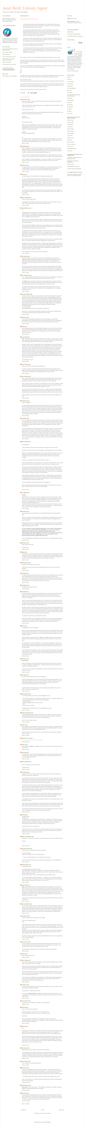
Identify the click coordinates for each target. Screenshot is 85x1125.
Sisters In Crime (70, 164)
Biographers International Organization (72, 161)
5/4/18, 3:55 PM (25, 957)
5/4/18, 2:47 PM (25, 913)
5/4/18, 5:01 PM (25, 1004)
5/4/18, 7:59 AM (25, 291)
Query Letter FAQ (6, 54)
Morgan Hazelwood (26, 712)
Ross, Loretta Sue (71, 144)
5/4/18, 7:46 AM (25, 194)
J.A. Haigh (24, 492)
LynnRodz (24, 418)
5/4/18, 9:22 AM (25, 570)
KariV (23, 626)
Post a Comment (25, 1103)
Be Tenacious (70, 106)
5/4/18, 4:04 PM (25, 982)
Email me (80, 22)
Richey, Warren (70, 142)
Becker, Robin (70, 120)
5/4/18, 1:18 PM (25, 901)
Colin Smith (24, 337)
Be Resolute (70, 104)
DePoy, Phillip (70, 128)
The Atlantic (33, 687)
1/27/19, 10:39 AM (26, 1100)
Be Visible (69, 109)
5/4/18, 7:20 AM (25, 162)
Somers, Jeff (70, 146)
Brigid (23, 552)
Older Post (61, 1109)
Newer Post (23, 1109)
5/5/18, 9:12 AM (25, 1065)
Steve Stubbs (25, 960)
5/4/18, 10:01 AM (25, 672)
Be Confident (70, 83)
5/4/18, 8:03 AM (25, 323)
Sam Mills (24, 591)
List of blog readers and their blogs (75, 36)
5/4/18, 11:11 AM (25, 758)
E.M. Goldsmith (25, 275)
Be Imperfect (70, 86)
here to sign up (8, 18)
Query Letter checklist (7, 52)
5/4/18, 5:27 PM (25, 1023)
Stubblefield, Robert (71, 148)
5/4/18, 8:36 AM (25, 508)
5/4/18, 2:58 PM (25, 939)
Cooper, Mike (70, 124)
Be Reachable (70, 100)
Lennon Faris (25, 941)
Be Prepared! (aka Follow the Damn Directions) (73, 95)
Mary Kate (24, 1067)
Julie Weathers (25, 208)
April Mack (24, 772)
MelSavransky (25, 864)
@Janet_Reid (74, 18)
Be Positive (69, 92)
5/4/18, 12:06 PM (25, 812)
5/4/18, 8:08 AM (25, 361)
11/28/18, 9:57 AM (26, 1082)
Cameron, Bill (70, 122)
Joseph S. (24, 984)
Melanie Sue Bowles (26, 836)
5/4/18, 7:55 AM (25, 253)
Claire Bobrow (25, 694)
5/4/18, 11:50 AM (25, 769)
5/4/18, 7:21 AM (25, 171)
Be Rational (69, 98)
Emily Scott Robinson (38, 567)
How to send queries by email (9, 56)
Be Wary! (69, 111)
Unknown (24, 165)
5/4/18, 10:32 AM (25, 749)
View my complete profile (72, 70)
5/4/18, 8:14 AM (25, 373)
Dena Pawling (25, 441)
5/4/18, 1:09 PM (25, 882)
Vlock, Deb (69, 150)
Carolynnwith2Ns (26, 294)
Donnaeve (24, 511)
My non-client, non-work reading (9, 76)
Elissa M (24, 1007)
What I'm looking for (6, 62)
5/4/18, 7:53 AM (25, 205)
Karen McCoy (25, 364)
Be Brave (69, 79)
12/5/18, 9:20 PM (25, 1090)
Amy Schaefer (25, 376)
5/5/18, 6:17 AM (25, 1058)
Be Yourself (69, 113)
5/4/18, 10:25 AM (25, 722)
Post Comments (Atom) (45, 1113)
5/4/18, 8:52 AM (25, 549)
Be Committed (70, 81)
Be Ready (69, 102)
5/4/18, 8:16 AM (25, 398)
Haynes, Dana (70, 131)
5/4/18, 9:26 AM (25, 588)
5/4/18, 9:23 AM (25, 582)
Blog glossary (70, 31)
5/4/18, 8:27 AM (25, 489)
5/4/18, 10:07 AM (25, 691)
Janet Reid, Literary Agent (24, 8)
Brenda (23, 814)
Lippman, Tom (70, 137)
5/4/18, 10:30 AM (25, 735)
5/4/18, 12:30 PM (25, 833)
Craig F (23, 724)
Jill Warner (24, 400)
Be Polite (69, 90)
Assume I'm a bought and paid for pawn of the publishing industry (74, 175)
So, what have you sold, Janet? (9, 64)
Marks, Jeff (69, 139)
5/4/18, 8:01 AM (25, 314)
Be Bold (69, 77)
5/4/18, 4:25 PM (25, 998)
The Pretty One (25, 547)
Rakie (23, 326)
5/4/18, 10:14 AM (25, 710)
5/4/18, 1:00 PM (25, 861)
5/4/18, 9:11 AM (25, 559)
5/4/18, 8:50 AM (25, 540)
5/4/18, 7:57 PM (25, 1045)
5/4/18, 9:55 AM (25, 656)
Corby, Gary (70, 126)
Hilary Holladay (70, 133)
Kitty (23, 174)
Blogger (48, 1122)
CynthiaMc (24, 146)
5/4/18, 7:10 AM (25, 143)
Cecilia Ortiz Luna (26, 738)
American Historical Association (74, 168)
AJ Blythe (24, 573)
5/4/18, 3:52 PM (25, 951)
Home (42, 1109)
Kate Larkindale (25, 904)
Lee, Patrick (70, 135)
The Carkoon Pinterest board (73, 34)
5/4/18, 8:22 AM (25, 415)
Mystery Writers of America (73, 166)
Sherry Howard (25, 197)
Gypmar (23, 1026)
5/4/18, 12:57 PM (25, 845)
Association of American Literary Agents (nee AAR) (74, 158)
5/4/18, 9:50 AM (25, 623)
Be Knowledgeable (71, 88)
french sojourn (25, 761)
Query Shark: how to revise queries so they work (8, 59)
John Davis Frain (26, 848)
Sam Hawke (24, 256)
